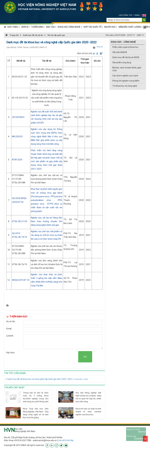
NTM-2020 (17, 159)
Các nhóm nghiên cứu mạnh (125, 75)
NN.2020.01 (17, 136)
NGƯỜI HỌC (110, 27)
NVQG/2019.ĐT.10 (20, 280)
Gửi (85, 356)
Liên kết (61, 440)
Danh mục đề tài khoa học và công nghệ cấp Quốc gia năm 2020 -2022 (47, 379)
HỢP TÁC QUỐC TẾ (93, 27)
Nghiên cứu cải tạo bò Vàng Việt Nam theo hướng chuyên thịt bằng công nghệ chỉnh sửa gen (46, 221)
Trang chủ (11, 35)
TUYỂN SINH (38, 27)
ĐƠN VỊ (25, 27)
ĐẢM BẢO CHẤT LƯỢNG (131, 27)
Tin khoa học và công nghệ (124, 86)
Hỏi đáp (70, 440)
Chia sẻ (100, 47)
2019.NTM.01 (18, 117)
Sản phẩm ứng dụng (121, 62)
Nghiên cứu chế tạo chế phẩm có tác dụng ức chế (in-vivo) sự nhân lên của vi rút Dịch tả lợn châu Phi (46, 235)
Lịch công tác (125, 15)
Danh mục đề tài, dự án (33, 35)
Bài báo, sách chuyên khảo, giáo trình (126, 69)
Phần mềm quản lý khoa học (125, 47)
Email (137, 15)
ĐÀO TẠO (51, 27)
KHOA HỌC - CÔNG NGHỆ (123, 42)
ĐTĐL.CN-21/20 (19, 221)
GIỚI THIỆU (13, 27)
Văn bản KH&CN (119, 52)
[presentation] (56, 357)
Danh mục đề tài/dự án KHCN (125, 57)
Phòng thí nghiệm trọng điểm (125, 80)
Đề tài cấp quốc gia (56, 35)
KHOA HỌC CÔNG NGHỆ (70, 27)
